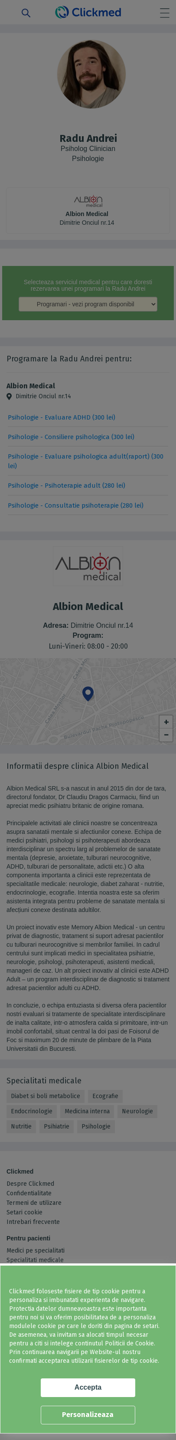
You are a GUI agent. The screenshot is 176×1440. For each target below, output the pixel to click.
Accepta (88, 1387)
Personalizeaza (88, 1414)
